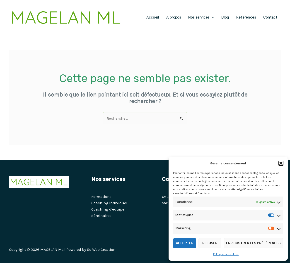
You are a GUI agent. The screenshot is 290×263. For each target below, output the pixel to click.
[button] (281, 163)
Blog (225, 17)
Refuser (210, 243)
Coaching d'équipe (107, 209)
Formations (101, 196)
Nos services (201, 17)
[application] (212, 17)
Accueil (152, 17)
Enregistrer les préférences (253, 243)
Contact (270, 17)
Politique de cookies (226, 254)
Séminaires (101, 215)
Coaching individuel (109, 203)
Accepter (184, 243)
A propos (173, 17)
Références (246, 17)
